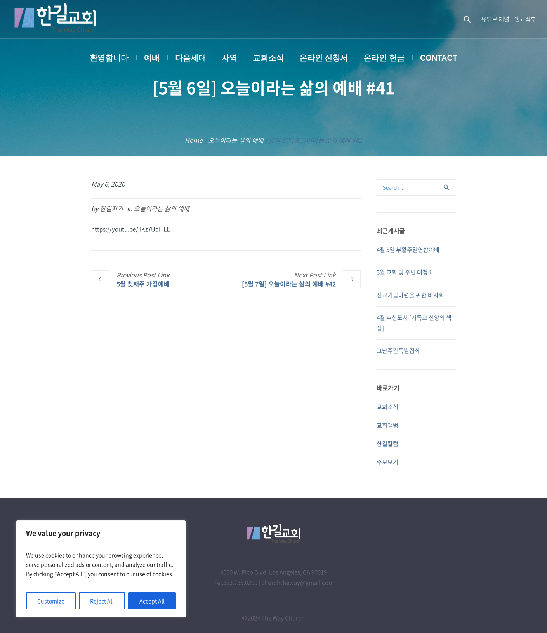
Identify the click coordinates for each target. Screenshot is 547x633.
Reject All (102, 601)
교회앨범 (387, 425)
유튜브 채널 (495, 19)
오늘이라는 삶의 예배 (236, 140)
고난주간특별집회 (398, 350)
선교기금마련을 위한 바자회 (410, 295)
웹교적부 (525, 19)
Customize (50, 601)
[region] (101, 568)
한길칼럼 (387, 443)
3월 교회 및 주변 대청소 (405, 272)
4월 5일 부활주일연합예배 (408, 249)
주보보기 (387, 462)
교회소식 (387, 406)
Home (194, 140)
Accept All (152, 601)
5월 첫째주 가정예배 (143, 283)
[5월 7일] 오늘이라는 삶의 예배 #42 (289, 283)
